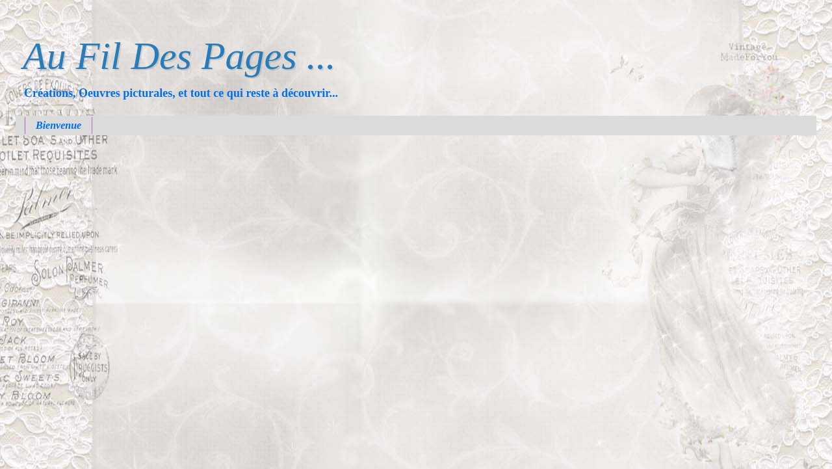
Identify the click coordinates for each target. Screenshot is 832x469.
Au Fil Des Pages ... (179, 55)
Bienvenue (58, 125)
